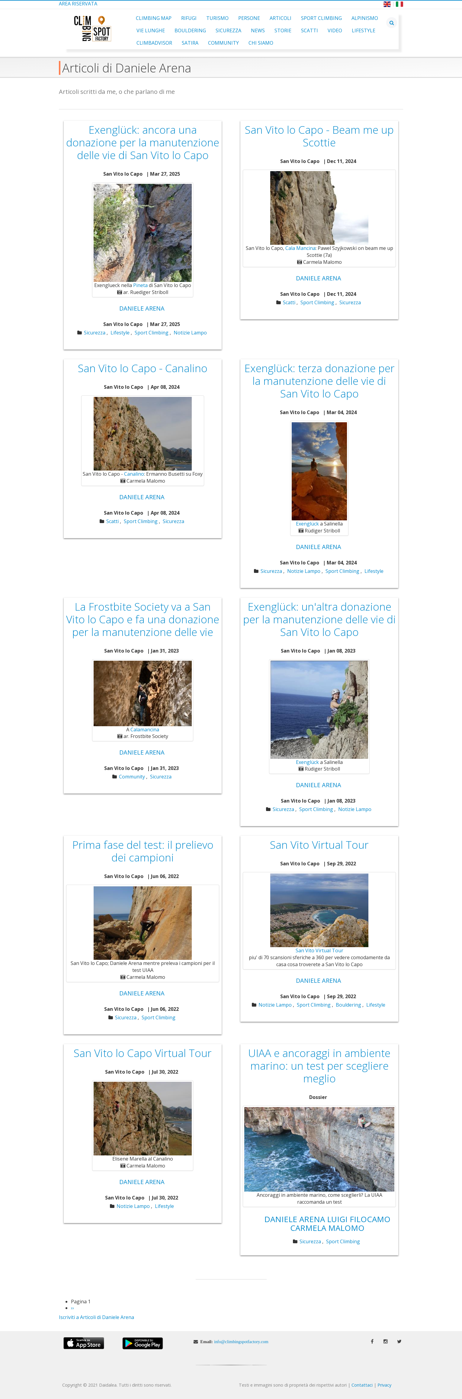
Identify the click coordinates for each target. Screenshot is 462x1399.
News (258, 30)
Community (223, 43)
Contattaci (362, 1385)
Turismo (217, 18)
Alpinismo (364, 18)
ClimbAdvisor (154, 43)
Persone (249, 18)
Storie (282, 30)
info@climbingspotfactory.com (241, 1342)
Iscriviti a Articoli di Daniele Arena (96, 1317)
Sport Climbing (321, 18)
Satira (190, 43)
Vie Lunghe (150, 30)
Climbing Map (154, 18)
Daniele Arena (142, 308)
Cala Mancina (300, 248)
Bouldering (190, 30)
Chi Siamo (261, 43)
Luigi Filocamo (358, 1219)
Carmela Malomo (327, 1227)
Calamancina (144, 729)
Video (335, 30)
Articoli (280, 18)
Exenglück (307, 523)
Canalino (134, 474)
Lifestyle (363, 30)
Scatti (309, 30)
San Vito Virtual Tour (319, 950)
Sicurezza (228, 30)
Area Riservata (78, 3)
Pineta (140, 285)
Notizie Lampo (190, 332)
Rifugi (189, 18)
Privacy (384, 1385)
